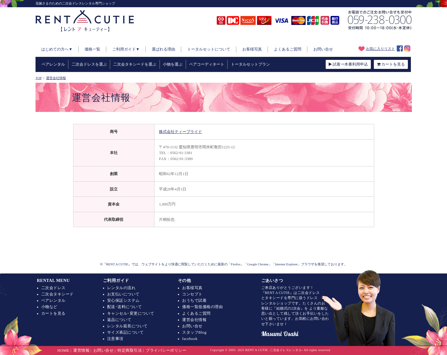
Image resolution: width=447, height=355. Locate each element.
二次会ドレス (53, 288)
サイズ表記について (125, 332)
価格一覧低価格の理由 (202, 307)
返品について (119, 320)
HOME (63, 350)
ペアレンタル (53, 64)
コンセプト (192, 294)
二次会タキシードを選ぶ (134, 64)
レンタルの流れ (121, 288)
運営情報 (81, 350)
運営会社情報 (194, 320)
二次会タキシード (57, 294)
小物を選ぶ (172, 64)
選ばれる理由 (163, 49)
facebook (189, 339)
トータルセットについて (208, 49)
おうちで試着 (194, 300)
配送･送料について (124, 307)
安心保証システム (123, 300)
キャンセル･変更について (130, 313)
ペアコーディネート (206, 64)
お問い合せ (323, 49)
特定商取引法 (129, 350)
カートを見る (391, 64)
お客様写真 (252, 49)
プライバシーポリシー (166, 350)
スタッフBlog (194, 332)
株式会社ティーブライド (180, 131)
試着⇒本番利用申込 (348, 64)
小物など (49, 307)
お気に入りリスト (377, 49)
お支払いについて (123, 294)
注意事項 (115, 339)
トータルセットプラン (250, 64)
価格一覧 (92, 49)
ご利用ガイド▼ (126, 49)
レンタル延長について (127, 326)
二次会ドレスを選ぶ (89, 64)
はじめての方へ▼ (57, 49)
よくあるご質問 (287, 49)
